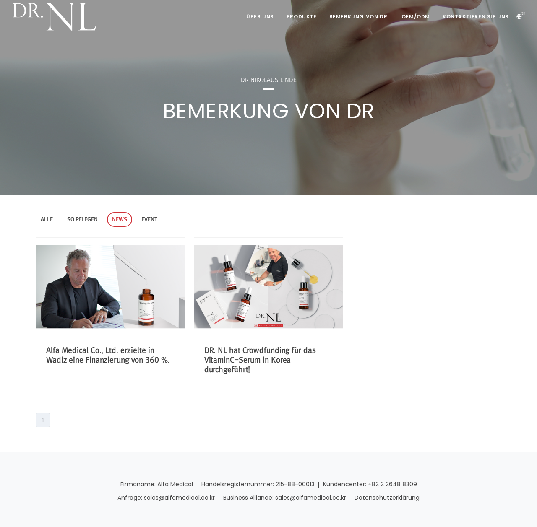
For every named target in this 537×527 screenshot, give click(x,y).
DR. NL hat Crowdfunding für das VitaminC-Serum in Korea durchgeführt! (260, 360)
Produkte (302, 16)
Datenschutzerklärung (387, 497)
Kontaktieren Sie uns (476, 16)
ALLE (47, 219)
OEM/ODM (415, 16)
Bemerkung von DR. (359, 16)
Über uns (260, 16)
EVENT (149, 219)
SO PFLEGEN (82, 219)
